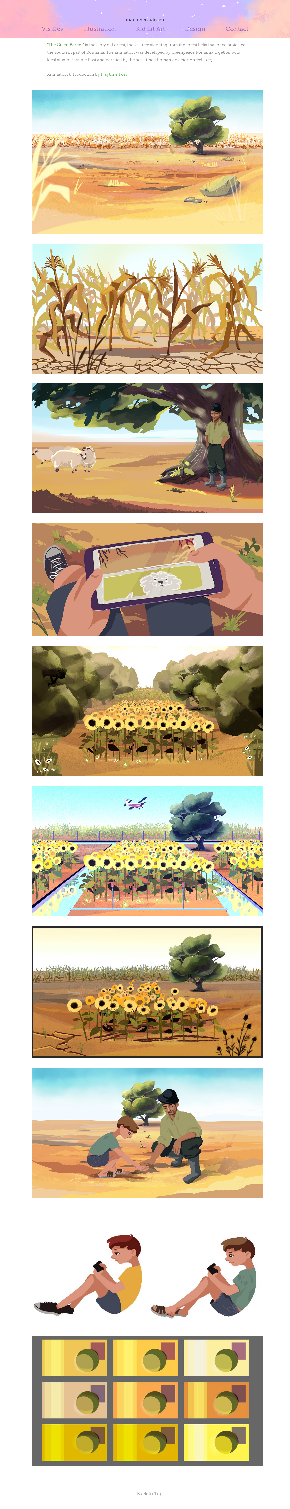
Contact (237, 29)
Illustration (100, 29)
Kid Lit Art (150, 29)
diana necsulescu (145, 19)
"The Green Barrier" (65, 45)
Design (195, 29)
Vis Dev (53, 29)
